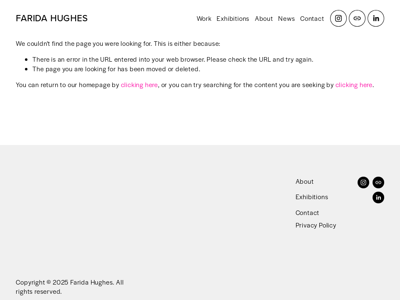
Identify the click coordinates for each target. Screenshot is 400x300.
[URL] (357, 18)
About (264, 18)
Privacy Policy (316, 224)
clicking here (139, 84)
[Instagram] (338, 18)
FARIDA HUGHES (52, 18)
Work (204, 18)
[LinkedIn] (376, 18)
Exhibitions (233, 18)
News (286, 18)
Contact (312, 18)
